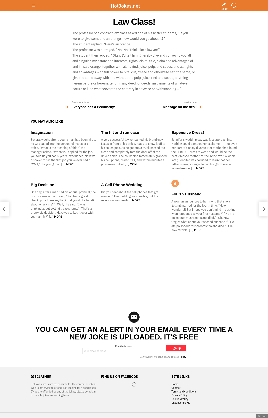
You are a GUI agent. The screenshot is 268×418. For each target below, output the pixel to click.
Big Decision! (43, 185)
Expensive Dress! (187, 132)
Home (174, 384)
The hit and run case (120, 132)
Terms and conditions (184, 391)
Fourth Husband (186, 194)
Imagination (42, 132)
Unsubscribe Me (180, 402)
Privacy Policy (179, 395)
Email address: (123, 349)
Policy (183, 356)
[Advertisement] (134, 269)
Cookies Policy (179, 399)
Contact (176, 388)
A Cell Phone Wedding (122, 185)
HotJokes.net (125, 6)
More (70, 164)
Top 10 (224, 6)
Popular (175, 183)
